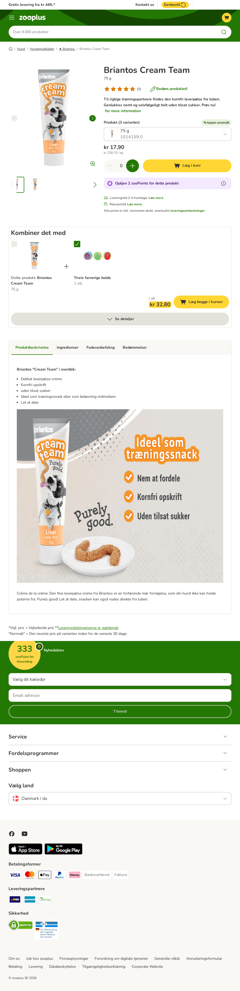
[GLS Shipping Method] (15, 900)
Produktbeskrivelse (32, 347)
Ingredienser (67, 347)
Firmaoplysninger (73, 958)
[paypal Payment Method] (59, 876)
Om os (14, 958)
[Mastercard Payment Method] (29, 876)
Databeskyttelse (62, 966)
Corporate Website (147, 966)
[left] (14, 118)
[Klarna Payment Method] (74, 876)
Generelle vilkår (167, 958)
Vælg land (21, 785)
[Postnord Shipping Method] (29, 900)
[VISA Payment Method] (15, 876)
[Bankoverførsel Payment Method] (97, 875)
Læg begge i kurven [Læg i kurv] (204, 303)
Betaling (15, 966)
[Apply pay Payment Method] (44, 876)
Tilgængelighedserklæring (103, 966)
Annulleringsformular (204, 958)
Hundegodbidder (42, 49)
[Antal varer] (121, 165)
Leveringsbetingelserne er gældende (88, 627)
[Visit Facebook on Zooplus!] (12, 834)
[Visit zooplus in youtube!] (24, 834)
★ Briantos (67, 49)
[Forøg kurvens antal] (132, 165)
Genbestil (175, 5)
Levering (36, 966)
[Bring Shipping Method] (44, 900)
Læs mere (156, 198)
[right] (92, 118)
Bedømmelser (135, 347)
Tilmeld (120, 711)
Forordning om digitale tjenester (121, 958)
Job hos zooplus (39, 958)
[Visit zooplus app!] (25, 853)
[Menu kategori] (11, 17)
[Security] (21, 926)
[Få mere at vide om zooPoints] (223, 183)
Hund (21, 49)
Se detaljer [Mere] (120, 319)
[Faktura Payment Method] (120, 875)
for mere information (123, 110)
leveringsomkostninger (187, 211)
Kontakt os (144, 4)
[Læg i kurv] (187, 165)
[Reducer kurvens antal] (110, 165)
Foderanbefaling (100, 347)
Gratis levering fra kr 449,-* (32, 4)
